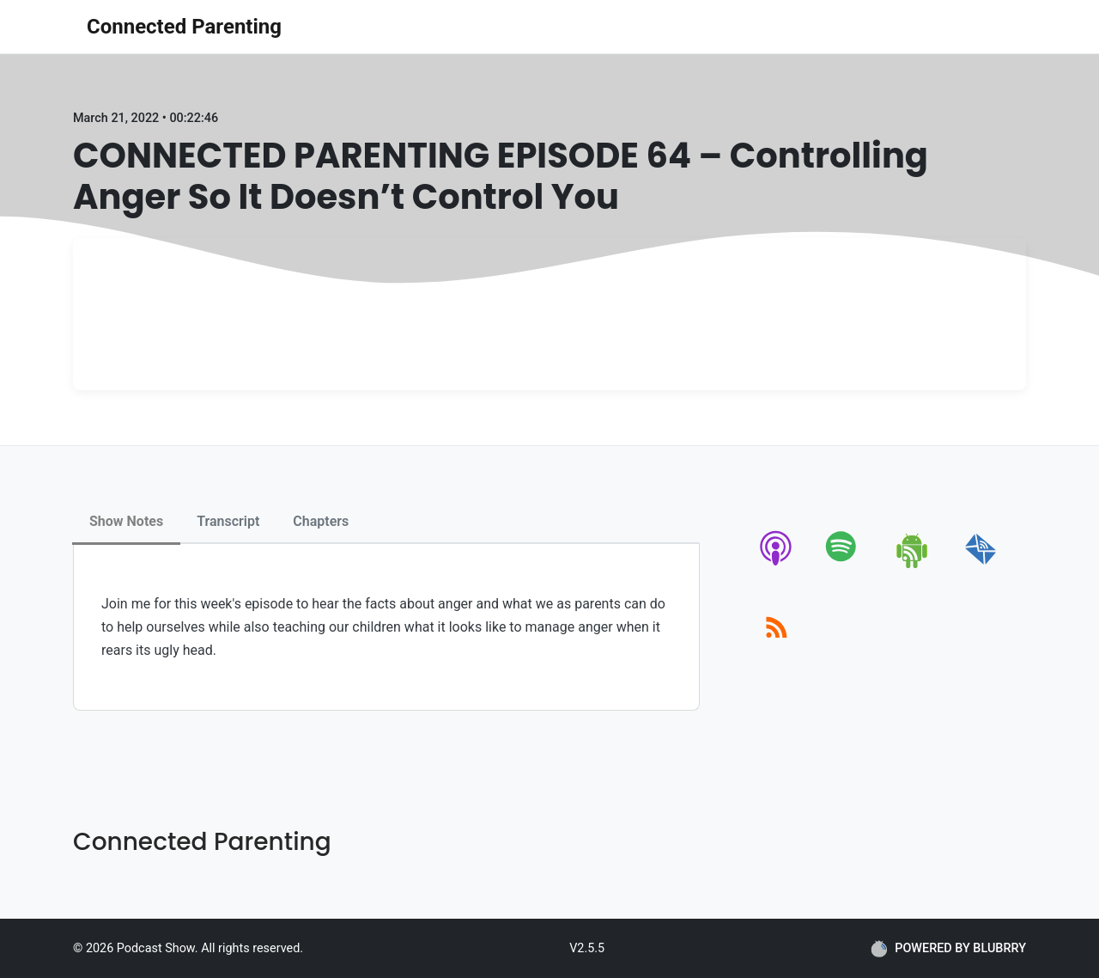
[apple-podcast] (776, 565)
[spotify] (844, 565)
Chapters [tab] (321, 521)
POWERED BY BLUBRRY (948, 948)
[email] (980, 565)
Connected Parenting (184, 27)
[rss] (776, 647)
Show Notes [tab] (126, 521)
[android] (913, 565)
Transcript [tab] (228, 521)
